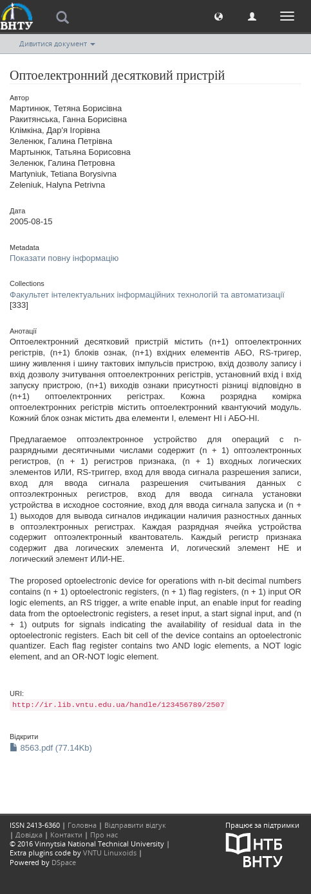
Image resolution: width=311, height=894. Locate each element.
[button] (218, 15)
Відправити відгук (135, 825)
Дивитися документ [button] (57, 43)
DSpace (64, 862)
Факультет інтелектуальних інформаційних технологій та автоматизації (147, 294)
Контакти (66, 834)
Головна (82, 825)
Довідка (28, 834)
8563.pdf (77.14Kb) (51, 748)
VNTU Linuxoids (110, 852)
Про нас (104, 834)
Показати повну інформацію (64, 258)
